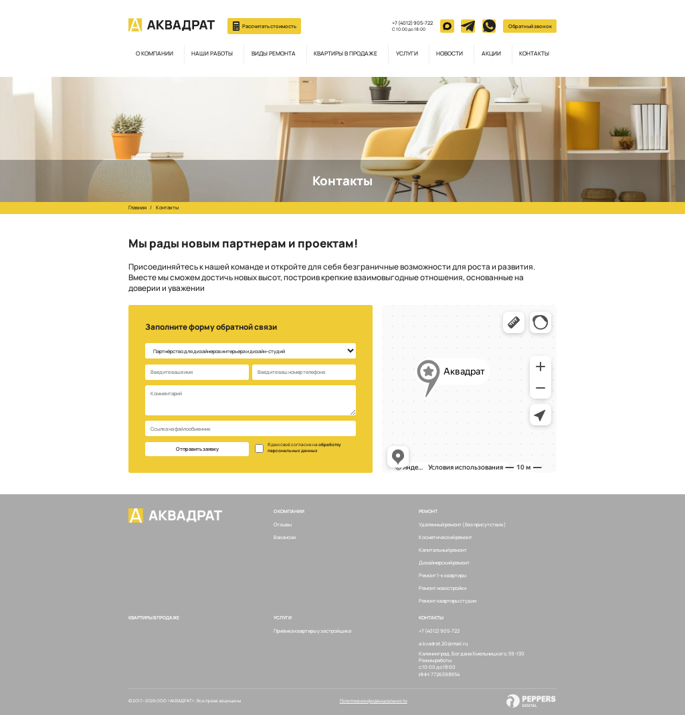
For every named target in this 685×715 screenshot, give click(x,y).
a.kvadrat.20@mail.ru (443, 643)
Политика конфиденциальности (373, 701)
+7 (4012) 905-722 (412, 22)
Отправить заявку (197, 448)
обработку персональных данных (304, 447)
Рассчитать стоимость (264, 26)
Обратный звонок (530, 26)
